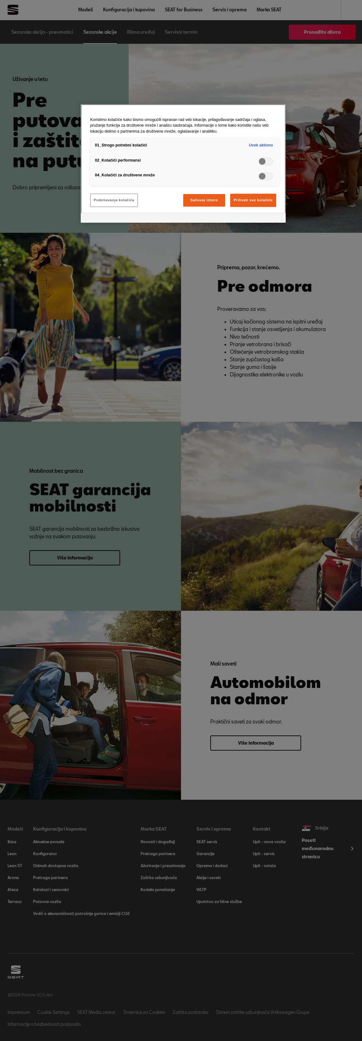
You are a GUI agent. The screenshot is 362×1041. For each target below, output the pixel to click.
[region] (183, 163)
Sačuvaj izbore (204, 200)
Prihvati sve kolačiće (253, 200)
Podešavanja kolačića (114, 200)
